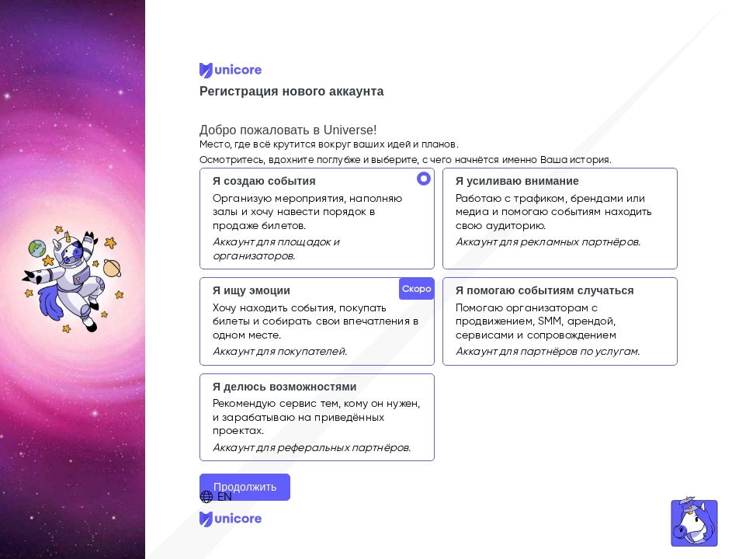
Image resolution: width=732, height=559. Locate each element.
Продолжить (244, 487)
